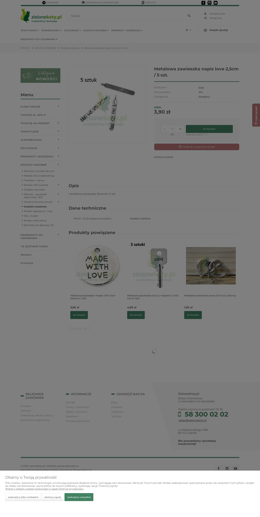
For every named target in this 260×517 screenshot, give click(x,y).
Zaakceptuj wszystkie (79, 497)
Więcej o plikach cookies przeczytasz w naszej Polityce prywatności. (44, 488)
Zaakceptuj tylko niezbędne (23, 497)
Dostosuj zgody (52, 497)
